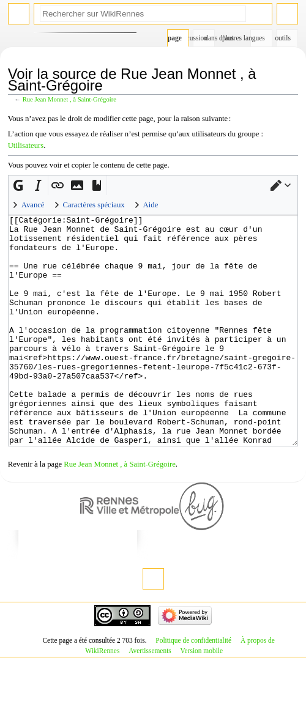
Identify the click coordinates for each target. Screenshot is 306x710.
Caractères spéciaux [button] (94, 205)
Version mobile (202, 696)
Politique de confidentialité (193, 686)
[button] (281, 185)
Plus (228, 38)
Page (175, 38)
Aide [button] (151, 205)
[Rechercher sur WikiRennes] (143, 14)
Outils (284, 38)
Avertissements (150, 696)
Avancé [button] (33, 205)
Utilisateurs (26, 145)
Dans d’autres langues (258, 38)
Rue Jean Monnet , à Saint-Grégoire (69, 99)
